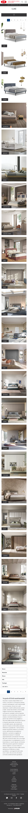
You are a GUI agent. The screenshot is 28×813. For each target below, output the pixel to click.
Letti (14, 777)
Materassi (14, 784)
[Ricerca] (22, 2)
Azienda (14, 761)
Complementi (14, 786)
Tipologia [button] (4, 683)
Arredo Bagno (14, 789)
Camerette (14, 779)
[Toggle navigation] (26, 2)
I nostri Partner (14, 763)
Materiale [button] (4, 672)
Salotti (14, 773)
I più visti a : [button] (5, 686)
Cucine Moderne (14, 769)
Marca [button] (3, 669)
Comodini (14, 781)
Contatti (14, 766)
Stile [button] (3, 679)
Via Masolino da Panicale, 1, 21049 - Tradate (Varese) (14, 795)
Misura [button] (3, 676)
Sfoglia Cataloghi (14, 764)
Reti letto (14, 787)
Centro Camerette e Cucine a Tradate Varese (13, 2)
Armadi (14, 778)
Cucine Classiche (14, 770)
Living (14, 772)
